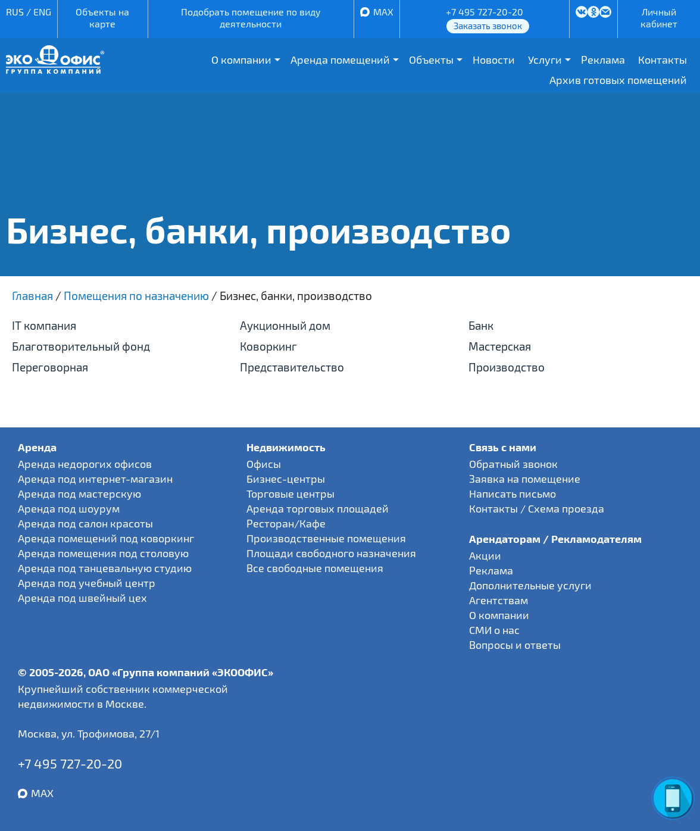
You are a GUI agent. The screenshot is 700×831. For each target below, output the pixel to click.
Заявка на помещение (524, 478)
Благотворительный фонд (81, 346)
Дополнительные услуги (530, 585)
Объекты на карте (102, 17)
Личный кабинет (658, 17)
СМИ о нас (494, 629)
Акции (485, 555)
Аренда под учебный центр (86, 582)
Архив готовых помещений (618, 79)
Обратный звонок (513, 463)
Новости (494, 59)
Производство (506, 367)
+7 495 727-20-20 (484, 11)
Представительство (292, 367)
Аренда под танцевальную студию (105, 567)
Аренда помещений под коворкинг (106, 538)
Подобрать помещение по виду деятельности (251, 17)
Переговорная (50, 367)
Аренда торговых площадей (317, 508)
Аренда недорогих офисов (85, 463)
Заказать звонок (488, 25)
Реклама (603, 59)
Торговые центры (290, 493)
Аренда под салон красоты (85, 523)
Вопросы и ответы (515, 644)
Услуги (545, 59)
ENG (42, 11)
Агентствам (498, 600)
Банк (480, 325)
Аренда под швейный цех (82, 597)
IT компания (44, 325)
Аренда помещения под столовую (103, 553)
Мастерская (499, 346)
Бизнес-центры (285, 478)
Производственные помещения (326, 538)
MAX (383, 11)
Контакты (662, 59)
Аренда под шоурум (69, 508)
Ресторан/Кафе (286, 523)
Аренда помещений (340, 59)
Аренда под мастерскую (79, 493)
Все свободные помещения (314, 567)
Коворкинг (268, 346)
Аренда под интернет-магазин (95, 478)
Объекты (431, 59)
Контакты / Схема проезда (536, 508)
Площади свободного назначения (331, 553)
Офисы (263, 463)
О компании (241, 59)
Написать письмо (512, 493)
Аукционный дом (285, 325)
